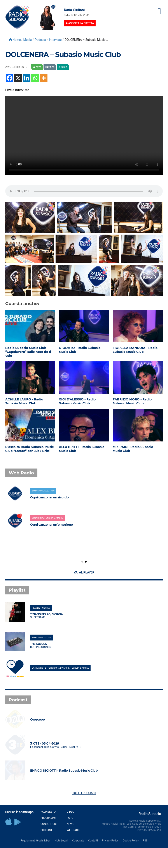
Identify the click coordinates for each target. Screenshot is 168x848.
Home (15, 39)
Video (70, 811)
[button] (82, 562)
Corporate (78, 840)
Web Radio (73, 830)
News (70, 824)
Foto (70, 818)
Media (27, 39)
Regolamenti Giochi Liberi (36, 840)
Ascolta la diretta (80, 23)
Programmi (48, 818)
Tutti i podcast (84, 793)
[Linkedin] (26, 78)
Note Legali (61, 840)
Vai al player (84, 572)
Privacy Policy (110, 840)
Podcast (40, 39)
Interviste (55, 39)
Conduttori (48, 824)
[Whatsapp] (35, 78)
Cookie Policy (131, 840)
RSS (145, 840)
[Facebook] (9, 78)
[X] (18, 78)
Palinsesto (48, 811)
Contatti (93, 840)
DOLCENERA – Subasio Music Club (63, 54)
